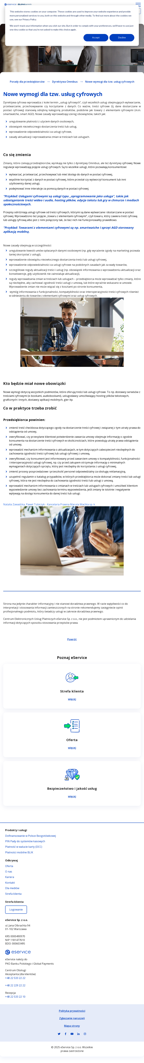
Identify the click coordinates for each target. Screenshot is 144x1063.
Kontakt (10, 882)
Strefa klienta (13, 893)
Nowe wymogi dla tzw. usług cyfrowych (109, 81)
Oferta (9, 866)
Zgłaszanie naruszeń (72, 1018)
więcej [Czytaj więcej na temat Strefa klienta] (72, 699)
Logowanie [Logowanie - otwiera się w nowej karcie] (16, 909)
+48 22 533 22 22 (15, 978)
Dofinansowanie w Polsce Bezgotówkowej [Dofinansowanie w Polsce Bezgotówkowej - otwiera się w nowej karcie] (30, 835)
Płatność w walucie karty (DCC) (23, 846)
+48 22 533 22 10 (15, 996)
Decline (122, 37)
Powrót (72, 639)
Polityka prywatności (72, 1010)
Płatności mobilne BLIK (19, 852)
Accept (96, 37)
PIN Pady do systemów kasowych (25, 841)
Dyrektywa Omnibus (65, 81)
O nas (8, 871)
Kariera (9, 877)
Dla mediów (12, 888)
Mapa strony (72, 1025)
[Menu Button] (138, 5)
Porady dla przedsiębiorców (27, 81)
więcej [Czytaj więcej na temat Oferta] (72, 747)
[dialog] (72, 25)
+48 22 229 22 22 (15, 985)
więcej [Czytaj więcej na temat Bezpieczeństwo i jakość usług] (72, 796)
